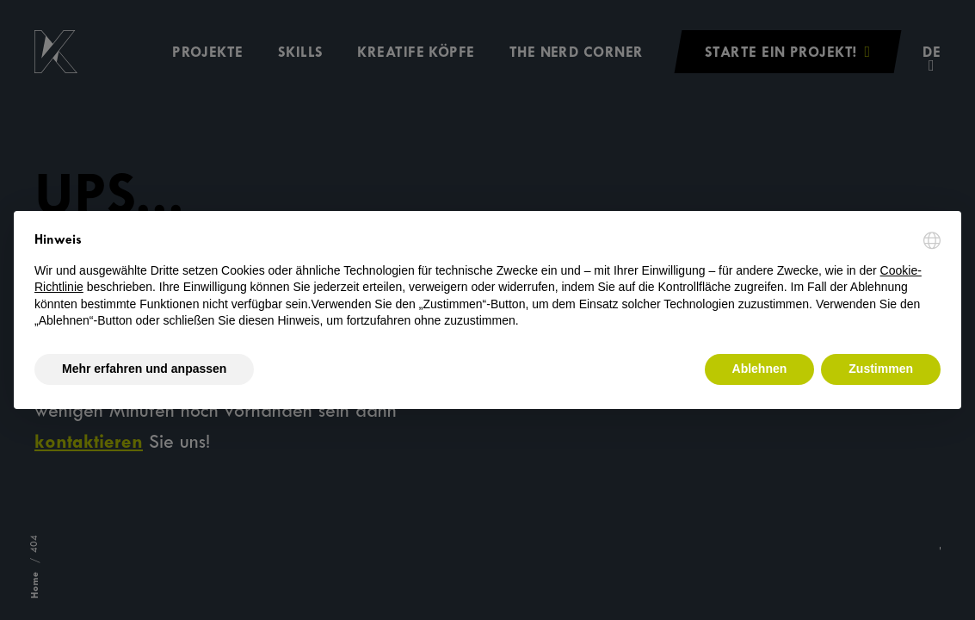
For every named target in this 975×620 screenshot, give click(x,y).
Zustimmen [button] (880, 368)
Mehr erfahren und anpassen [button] (144, 368)
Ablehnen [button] (759, 368)
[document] (487, 280)
